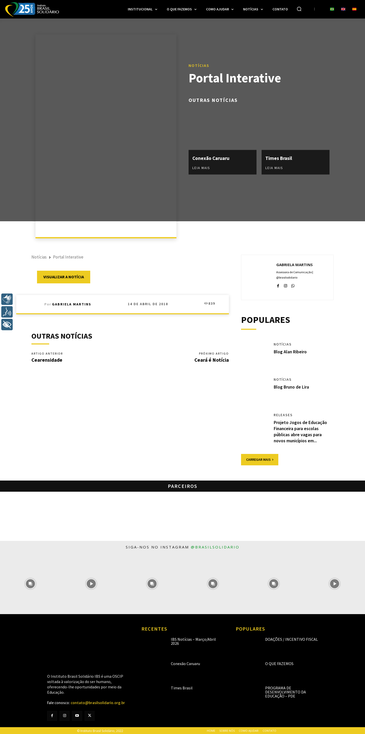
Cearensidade (46, 360)
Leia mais (201, 167)
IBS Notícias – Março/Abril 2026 (193, 640)
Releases (283, 415)
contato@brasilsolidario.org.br (98, 702)
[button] (299, 8)
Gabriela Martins (71, 304)
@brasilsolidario (215, 546)
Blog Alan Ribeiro (290, 352)
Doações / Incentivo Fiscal (291, 638)
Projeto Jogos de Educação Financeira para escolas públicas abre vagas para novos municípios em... (300, 431)
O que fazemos (279, 663)
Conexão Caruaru (212, 158)
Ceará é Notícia (211, 360)
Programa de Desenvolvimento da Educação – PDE (285, 691)
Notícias (199, 65)
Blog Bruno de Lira (292, 387)
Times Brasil (279, 158)
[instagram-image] (30, 583)
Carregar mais (259, 459)
